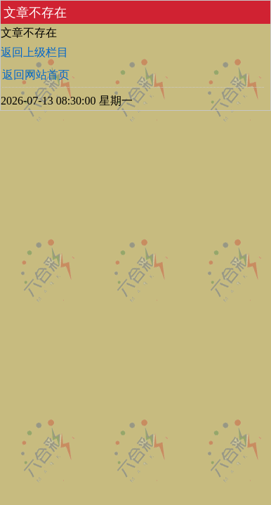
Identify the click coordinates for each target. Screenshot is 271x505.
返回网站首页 (36, 75)
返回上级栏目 (34, 52)
